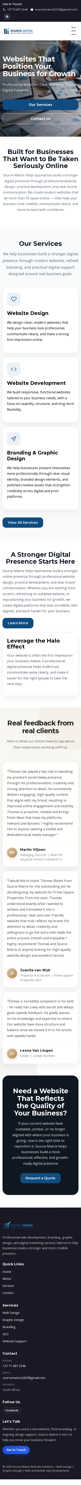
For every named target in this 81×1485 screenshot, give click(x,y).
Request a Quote (40, 1178)
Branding (9, 1327)
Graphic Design (13, 1320)
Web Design (11, 1312)
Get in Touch (16, 1450)
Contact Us (41, 119)
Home (7, 1271)
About (7, 1278)
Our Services (40, 105)
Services (8, 1285)
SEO (5, 1334)
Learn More (18, 623)
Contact (8, 1293)
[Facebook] (7, 16)
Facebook (11, 1410)
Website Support (15, 1341)
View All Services (23, 523)
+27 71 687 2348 (14, 1366)
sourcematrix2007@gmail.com (24, 1378)
